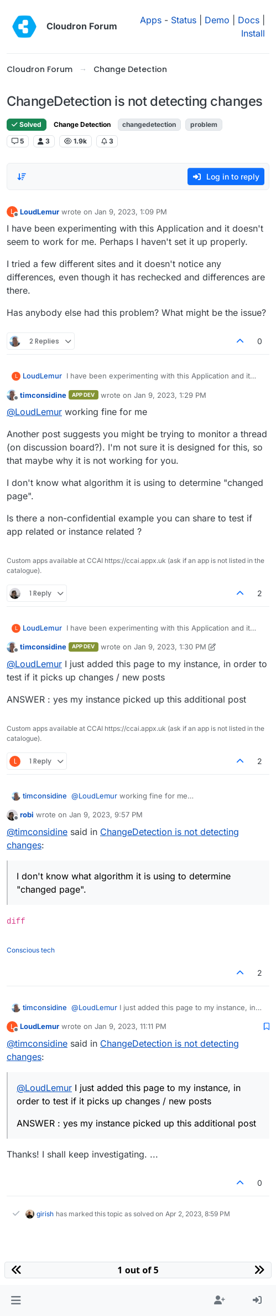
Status (183, 19)
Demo (217, 19)
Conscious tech (31, 950)
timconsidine (43, 395)
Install (253, 33)
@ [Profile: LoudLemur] (34, 411)
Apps (151, 19)
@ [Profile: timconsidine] (37, 831)
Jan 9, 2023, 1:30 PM (170, 646)
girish (45, 1214)
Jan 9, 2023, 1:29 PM (170, 395)
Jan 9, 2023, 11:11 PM (130, 1026)
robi (27, 814)
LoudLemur (39, 211)
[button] (15, 1300)
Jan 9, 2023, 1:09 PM (131, 211)
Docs (248, 19)
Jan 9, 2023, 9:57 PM (106, 814)
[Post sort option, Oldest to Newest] (22, 176)
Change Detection (82, 124)
